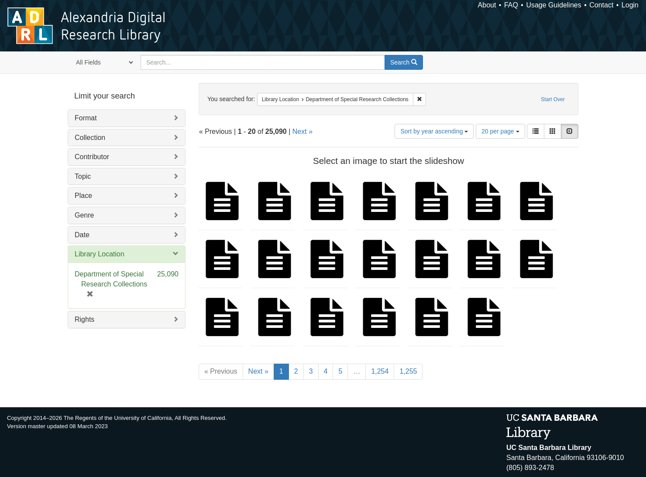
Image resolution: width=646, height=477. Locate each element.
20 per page (500, 131)
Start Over (553, 99)
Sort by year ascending (434, 131)
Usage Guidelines (553, 5)
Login (630, 5)
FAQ (511, 5)
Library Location (99, 254)
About (487, 5)
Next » (302, 131)
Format (86, 118)
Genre (84, 215)
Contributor (92, 156)
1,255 (408, 371)
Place (83, 195)
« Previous (220, 371)
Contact (601, 5)
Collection (90, 137)
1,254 (379, 371)
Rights (84, 319)
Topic (83, 176)
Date (82, 234)
